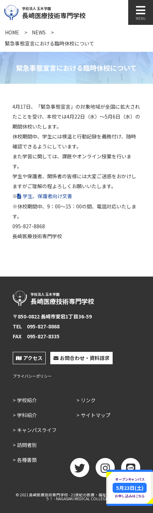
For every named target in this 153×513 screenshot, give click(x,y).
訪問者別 (27, 444)
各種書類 (27, 459)
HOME (12, 32)
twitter (79, 470)
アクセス (29, 357)
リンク (88, 400)
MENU (141, 13)
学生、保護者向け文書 (47, 196)
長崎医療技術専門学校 (69, 11)
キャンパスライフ (37, 429)
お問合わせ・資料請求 (81, 357)
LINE (130, 470)
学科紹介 (27, 415)
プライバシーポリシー (32, 376)
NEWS (39, 32)
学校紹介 (27, 400)
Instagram (105, 470)
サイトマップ (95, 415)
